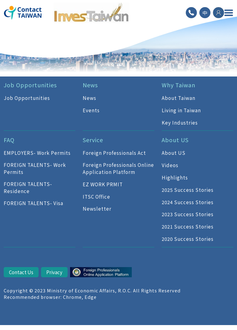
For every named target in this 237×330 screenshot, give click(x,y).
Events (91, 110)
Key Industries (180, 122)
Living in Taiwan (181, 110)
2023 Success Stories (188, 214)
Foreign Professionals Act (114, 152)
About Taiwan (178, 97)
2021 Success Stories (188, 226)
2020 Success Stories (188, 238)
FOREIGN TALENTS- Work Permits (35, 168)
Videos (170, 165)
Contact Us (21, 272)
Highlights (175, 177)
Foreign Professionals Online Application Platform (118, 168)
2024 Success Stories (188, 202)
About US (173, 152)
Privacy (54, 272)
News (89, 97)
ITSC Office (96, 196)
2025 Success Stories (188, 189)
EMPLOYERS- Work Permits (37, 152)
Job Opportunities (27, 97)
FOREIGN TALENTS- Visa (33, 203)
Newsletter (97, 208)
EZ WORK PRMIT (103, 184)
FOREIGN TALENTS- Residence (28, 187)
